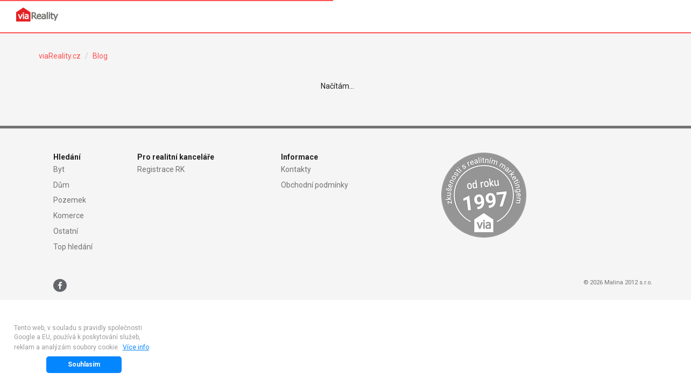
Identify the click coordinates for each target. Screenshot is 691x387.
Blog (100, 56)
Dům (61, 185)
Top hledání (73, 246)
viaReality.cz (60, 56)
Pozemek (69, 200)
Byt (59, 169)
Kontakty (296, 169)
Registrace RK (161, 169)
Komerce (68, 215)
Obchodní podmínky (314, 185)
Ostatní (65, 231)
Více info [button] (136, 347)
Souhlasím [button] (84, 364)
